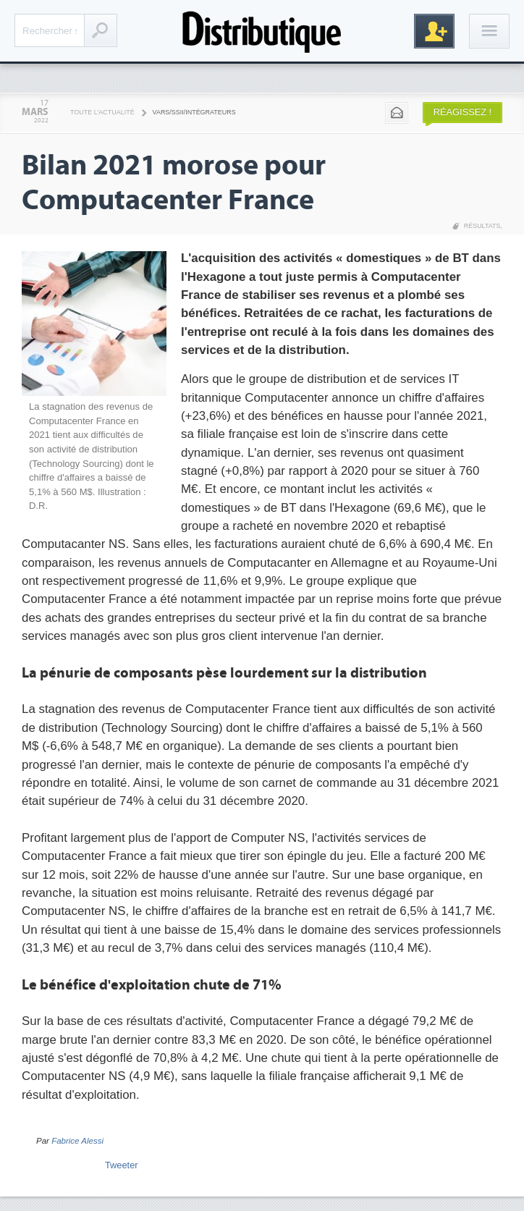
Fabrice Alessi (77, 1140)
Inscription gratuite (434, 31)
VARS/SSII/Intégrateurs (194, 112)
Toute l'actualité (102, 112)
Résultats (482, 225)
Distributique (262, 30)
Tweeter (121, 1165)
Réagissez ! (462, 111)
